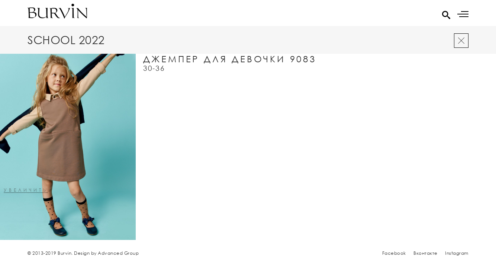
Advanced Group (118, 253)
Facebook (394, 253)
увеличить (26, 190)
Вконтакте (425, 253)
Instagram (456, 253)
